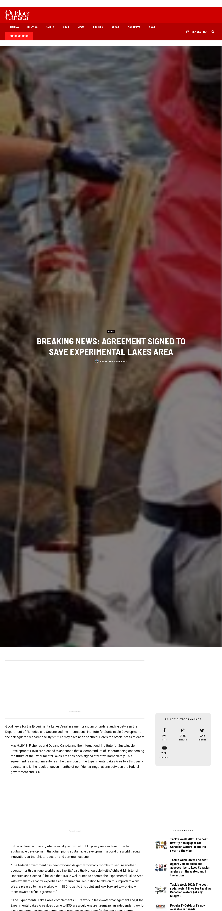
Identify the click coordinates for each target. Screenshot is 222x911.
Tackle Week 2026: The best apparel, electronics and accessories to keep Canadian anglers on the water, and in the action (190, 867)
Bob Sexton (106, 361)
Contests (134, 27)
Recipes (98, 27)
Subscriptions (19, 36)
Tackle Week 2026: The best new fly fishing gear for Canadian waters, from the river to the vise (189, 845)
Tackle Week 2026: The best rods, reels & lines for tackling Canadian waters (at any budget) (190, 890)
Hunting (32, 27)
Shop (152, 27)
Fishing (14, 27)
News (81, 27)
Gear (66, 27)
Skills (50, 27)
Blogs (115, 27)
